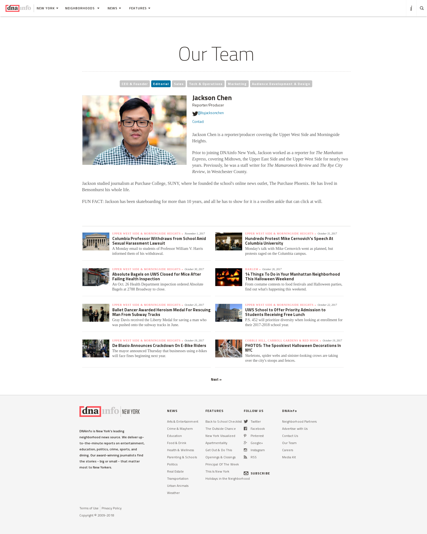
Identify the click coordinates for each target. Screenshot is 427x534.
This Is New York (217, 471)
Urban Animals (178, 485)
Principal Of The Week (222, 464)
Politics (172, 464)
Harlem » (253, 269)
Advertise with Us (295, 428)
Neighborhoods (82, 8)
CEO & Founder (135, 83)
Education (174, 435)
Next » (216, 379)
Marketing (237, 83)
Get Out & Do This (218, 450)
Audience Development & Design (281, 83)
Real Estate (175, 471)
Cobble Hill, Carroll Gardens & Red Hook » (283, 340)
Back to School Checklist (223, 421)
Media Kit (289, 457)
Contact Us (290, 435)
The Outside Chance (220, 428)
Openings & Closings (220, 457)
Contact (198, 121)
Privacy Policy (112, 508)
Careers (287, 450)
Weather (173, 492)
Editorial (161, 83)
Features (139, 8)
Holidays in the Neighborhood (227, 478)
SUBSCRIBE (257, 473)
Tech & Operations (206, 83)
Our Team (289, 442)
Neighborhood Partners (299, 421)
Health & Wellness (180, 450)
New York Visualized (220, 435)
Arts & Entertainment (182, 421)
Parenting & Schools (182, 457)
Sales (179, 83)
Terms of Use (89, 508)
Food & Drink (176, 442)
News (114, 8)
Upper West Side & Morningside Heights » (148, 233)
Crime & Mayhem (180, 428)
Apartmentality (216, 442)
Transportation (178, 478)
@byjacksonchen (208, 113)
